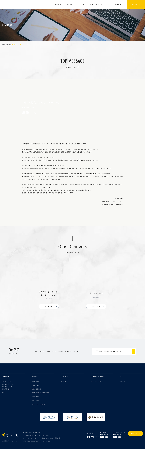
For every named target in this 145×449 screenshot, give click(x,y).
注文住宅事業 (35, 385)
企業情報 (58, 4)
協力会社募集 (35, 400)
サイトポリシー (46, 435)
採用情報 (118, 4)
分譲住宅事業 (35, 381)
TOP (3, 45)
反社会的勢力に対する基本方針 (51, 438)
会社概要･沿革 (6, 389)
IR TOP (122, 381)
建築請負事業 (35, 396)
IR (108, 4)
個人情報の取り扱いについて (31, 435)
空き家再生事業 (36, 389)
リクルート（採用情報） (33, 432)
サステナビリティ (96, 4)
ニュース (81, 4)
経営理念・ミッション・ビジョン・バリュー (8, 385)
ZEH (3, 393)
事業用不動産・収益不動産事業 (40, 393)
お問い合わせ (135, 433)
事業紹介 (70, 4)
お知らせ (63, 381)
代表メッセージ (6, 381)
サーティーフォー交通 (38, 404)
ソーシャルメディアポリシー (31, 438)
